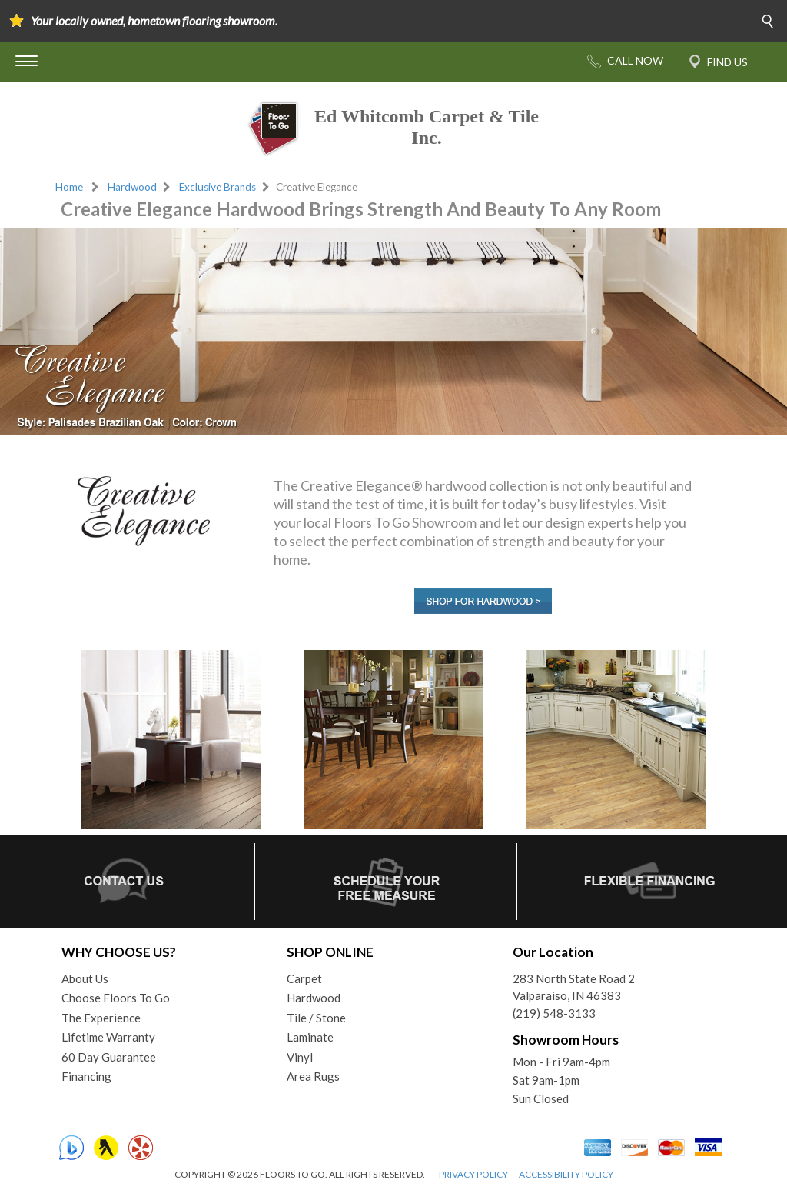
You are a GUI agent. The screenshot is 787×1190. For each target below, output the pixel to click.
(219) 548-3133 (554, 1013)
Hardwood (132, 187)
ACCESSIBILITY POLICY (566, 1174)
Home (69, 187)
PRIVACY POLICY (473, 1174)
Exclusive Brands (217, 187)
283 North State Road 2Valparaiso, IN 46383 (574, 987)
